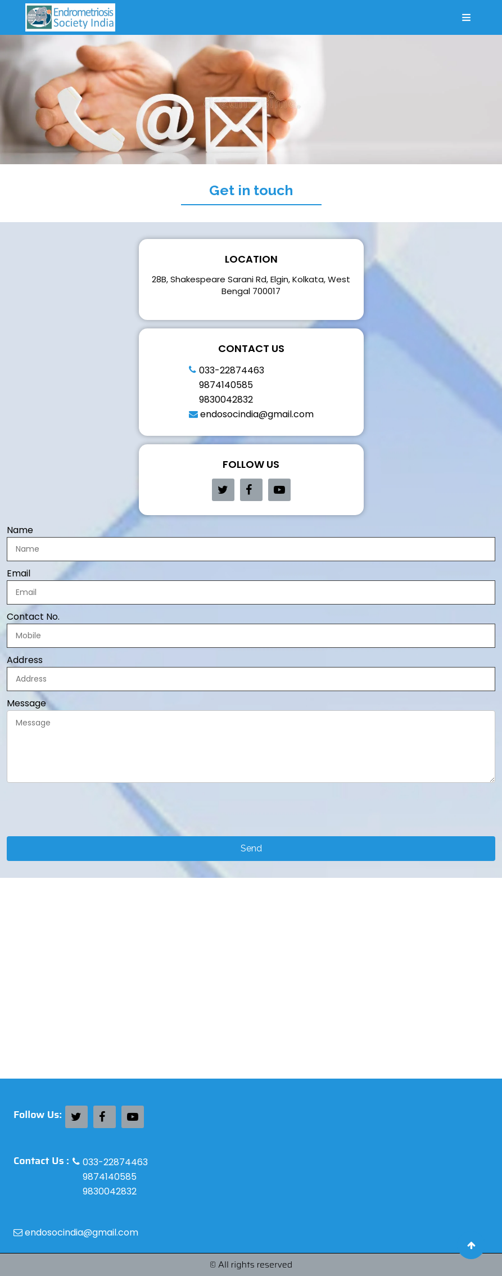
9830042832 (226, 399)
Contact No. (33, 617)
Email (18, 573)
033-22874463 (231, 370)
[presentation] (92, 814)
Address (25, 660)
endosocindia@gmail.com (251, 414)
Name (20, 530)
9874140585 (226, 384)
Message (26, 703)
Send (251, 848)
